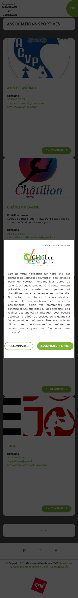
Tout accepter (55, 346)
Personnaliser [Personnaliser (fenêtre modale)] (19, 346)
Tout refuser (57, 245)
